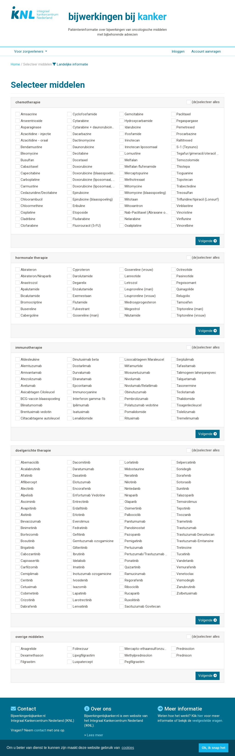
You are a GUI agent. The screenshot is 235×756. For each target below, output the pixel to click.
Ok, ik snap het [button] (213, 748)
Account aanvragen (206, 51)
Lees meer (95, 735)
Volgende (207, 241)
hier (200, 716)
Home (15, 64)
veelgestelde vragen (207, 721)
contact (40, 730)
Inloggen (178, 51)
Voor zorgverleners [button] (29, 51)
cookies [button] (128, 748)
